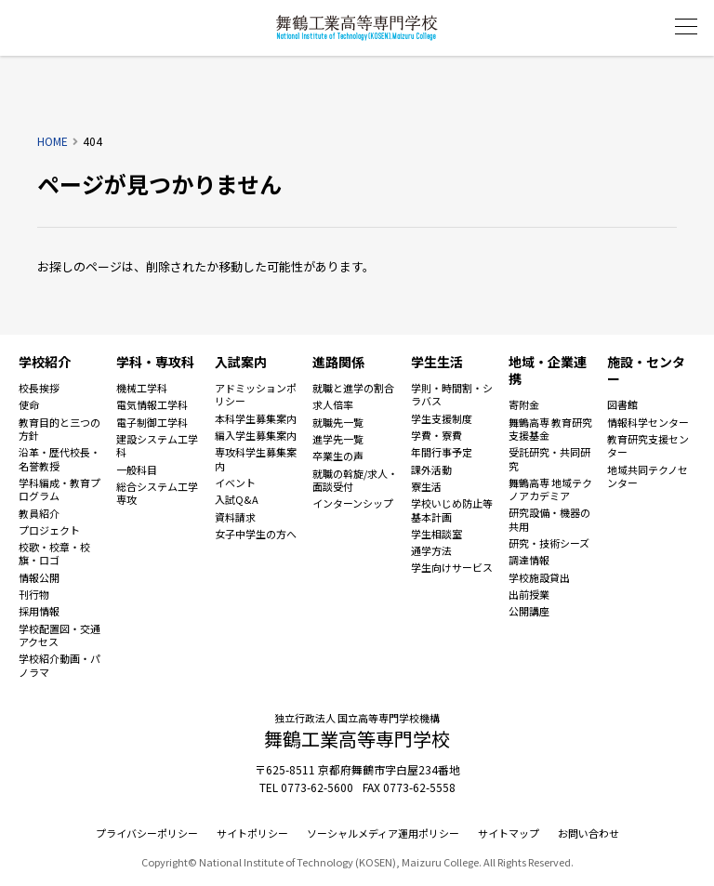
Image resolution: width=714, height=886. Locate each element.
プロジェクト (49, 529)
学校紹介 (45, 361)
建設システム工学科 (157, 445)
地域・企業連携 (548, 370)
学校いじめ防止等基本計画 (452, 509)
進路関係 (338, 361)
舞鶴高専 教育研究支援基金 (550, 429)
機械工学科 (141, 387)
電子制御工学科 (152, 422)
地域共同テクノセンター (647, 476)
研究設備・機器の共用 (549, 519)
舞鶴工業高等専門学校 (357, 28)
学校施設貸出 (539, 577)
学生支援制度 (441, 418)
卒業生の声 (338, 455)
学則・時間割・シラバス (452, 394)
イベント (235, 482)
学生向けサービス (452, 567)
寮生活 (426, 486)
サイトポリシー (252, 833)
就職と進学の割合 (353, 387)
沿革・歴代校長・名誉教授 (59, 458)
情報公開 (39, 577)
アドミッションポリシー (256, 394)
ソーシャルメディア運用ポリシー (383, 833)
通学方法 (431, 550)
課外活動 (431, 469)
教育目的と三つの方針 (59, 429)
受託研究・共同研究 (549, 458)
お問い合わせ (588, 833)
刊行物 (34, 594)
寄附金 (524, 404)
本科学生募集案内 (256, 418)
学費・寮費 (436, 435)
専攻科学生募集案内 (256, 458)
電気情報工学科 (152, 404)
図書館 (622, 404)
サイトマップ (508, 833)
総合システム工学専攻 (157, 493)
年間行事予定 (441, 451)
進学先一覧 (338, 438)
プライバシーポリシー (147, 833)
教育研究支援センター (648, 445)
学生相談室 (436, 533)
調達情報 (529, 559)
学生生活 (437, 361)
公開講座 (529, 610)
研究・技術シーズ (549, 542)
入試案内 (241, 361)
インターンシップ (352, 502)
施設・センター (646, 370)
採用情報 (39, 610)
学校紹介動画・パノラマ (59, 665)
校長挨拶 (39, 387)
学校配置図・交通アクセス (59, 635)
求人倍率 (332, 404)
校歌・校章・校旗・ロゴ (54, 553)
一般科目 (136, 469)
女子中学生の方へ (256, 533)
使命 (29, 404)
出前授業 (529, 594)
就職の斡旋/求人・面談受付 (355, 480)
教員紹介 (39, 513)
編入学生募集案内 (256, 435)
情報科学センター (648, 422)
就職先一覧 (338, 422)
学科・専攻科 (155, 361)
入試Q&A (236, 499)
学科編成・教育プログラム (59, 489)
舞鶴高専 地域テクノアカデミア (550, 489)
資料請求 (235, 516)
